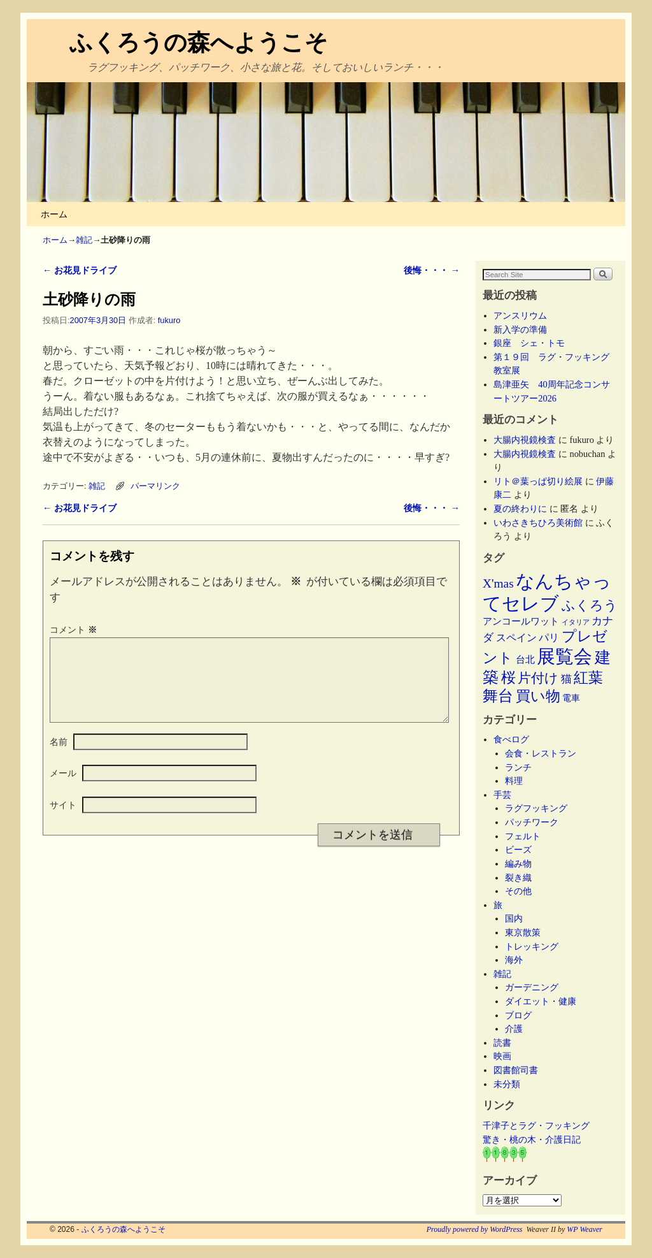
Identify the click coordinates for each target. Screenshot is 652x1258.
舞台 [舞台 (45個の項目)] (498, 695)
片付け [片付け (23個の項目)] (538, 678)
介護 (514, 1028)
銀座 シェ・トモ (529, 343)
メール (63, 788)
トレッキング (531, 946)
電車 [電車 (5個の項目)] (571, 698)
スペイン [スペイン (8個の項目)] (516, 637)
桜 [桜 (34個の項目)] (508, 677)
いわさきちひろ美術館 (538, 522)
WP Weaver (584, 1229)
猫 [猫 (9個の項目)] (566, 679)
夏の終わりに (520, 508)
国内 (514, 918)
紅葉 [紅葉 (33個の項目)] (588, 678)
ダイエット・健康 (540, 1001)
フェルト (523, 836)
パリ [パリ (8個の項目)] (549, 637)
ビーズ (518, 849)
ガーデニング (531, 987)
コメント (74, 630)
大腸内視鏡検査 (524, 440)
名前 (58, 757)
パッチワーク (536, 822)
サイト (63, 820)
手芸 (502, 795)
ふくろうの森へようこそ (198, 42)
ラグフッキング (536, 808)
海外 (514, 960)
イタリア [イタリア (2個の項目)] (576, 622)
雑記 (84, 240)
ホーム (54, 214)
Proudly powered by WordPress (475, 1229)
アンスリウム (520, 315)
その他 (518, 891)
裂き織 (518, 877)
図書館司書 (515, 1070)
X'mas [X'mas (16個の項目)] (498, 583)
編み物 (518, 863)
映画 (502, 1056)
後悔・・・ (432, 270)
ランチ (518, 767)
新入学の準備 (520, 329)
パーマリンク (155, 486)
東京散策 (527, 932)
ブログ (518, 1015)
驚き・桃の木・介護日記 (532, 1139)
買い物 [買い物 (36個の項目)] (538, 696)
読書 (502, 1042)
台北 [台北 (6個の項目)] (525, 659)
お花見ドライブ (80, 270)
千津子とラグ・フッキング (536, 1125)
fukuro (169, 320)
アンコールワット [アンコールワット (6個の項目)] (521, 621)
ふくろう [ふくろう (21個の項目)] (590, 605)
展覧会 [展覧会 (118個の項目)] (564, 656)
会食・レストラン (540, 753)
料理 (514, 781)
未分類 (506, 1084)
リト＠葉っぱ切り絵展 (538, 481)
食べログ (511, 739)
